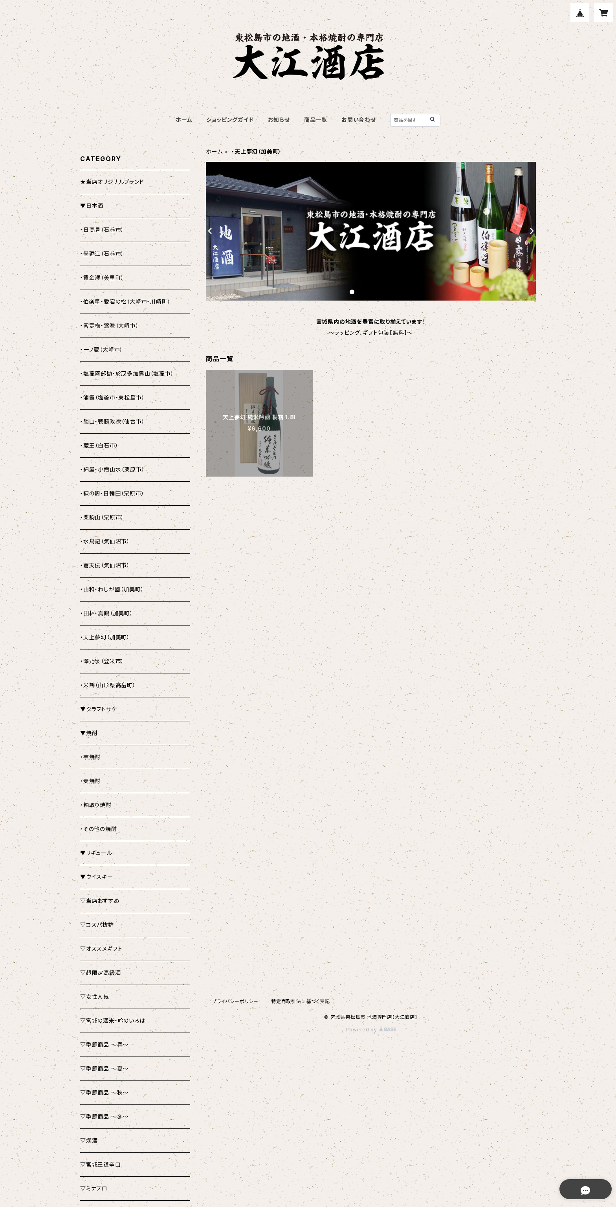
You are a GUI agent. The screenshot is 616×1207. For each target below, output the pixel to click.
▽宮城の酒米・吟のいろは (112, 1020)
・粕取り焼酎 (96, 805)
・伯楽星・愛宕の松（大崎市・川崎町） (125, 301)
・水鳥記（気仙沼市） (105, 541)
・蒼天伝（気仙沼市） (105, 565)
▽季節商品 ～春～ (104, 1044)
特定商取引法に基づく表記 (300, 1001)
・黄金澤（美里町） (102, 277)
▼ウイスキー (96, 876)
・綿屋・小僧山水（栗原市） (112, 469)
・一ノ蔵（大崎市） (101, 349)
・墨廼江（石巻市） (102, 253)
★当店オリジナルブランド (112, 181)
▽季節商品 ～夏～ (104, 1068)
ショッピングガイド (229, 119)
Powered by (371, 1030)
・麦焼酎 (90, 781)
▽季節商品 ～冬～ (104, 1116)
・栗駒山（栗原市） (102, 517)
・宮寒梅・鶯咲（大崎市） (109, 325)
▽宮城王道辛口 (100, 1164)
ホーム (184, 119)
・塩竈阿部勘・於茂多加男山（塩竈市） (127, 373)
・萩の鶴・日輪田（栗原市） (112, 493)
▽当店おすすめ (100, 900)
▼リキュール (96, 852)
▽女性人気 (94, 996)
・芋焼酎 (90, 757)
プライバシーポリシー (235, 1001)
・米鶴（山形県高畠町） (108, 685)
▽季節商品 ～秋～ (104, 1092)
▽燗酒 (88, 1140)
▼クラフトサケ (98, 709)
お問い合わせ (358, 119)
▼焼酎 (88, 733)
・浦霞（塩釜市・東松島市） (112, 397)
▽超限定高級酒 (100, 972)
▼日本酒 (91, 205)
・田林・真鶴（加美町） (106, 613)
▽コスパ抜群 (97, 924)
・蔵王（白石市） (99, 445)
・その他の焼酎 (98, 828)
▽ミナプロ (94, 1188)
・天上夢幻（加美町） (105, 637)
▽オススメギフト (101, 948)
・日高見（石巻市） (102, 229)
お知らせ (279, 119)
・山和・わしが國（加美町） (112, 589)
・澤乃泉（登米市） (102, 661)
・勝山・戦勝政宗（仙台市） (112, 421)
